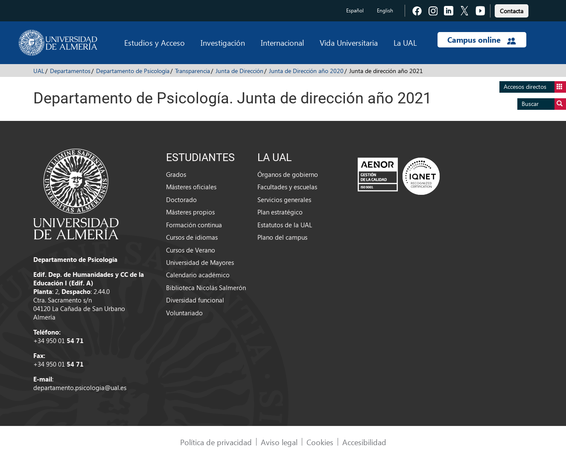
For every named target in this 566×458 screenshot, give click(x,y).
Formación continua (194, 224)
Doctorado (181, 199)
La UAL (405, 42)
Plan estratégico (280, 212)
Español (355, 10)
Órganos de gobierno (287, 174)
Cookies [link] (319, 442)
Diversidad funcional (195, 300)
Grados (176, 174)
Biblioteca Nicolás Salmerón (206, 287)
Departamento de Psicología (132, 71)
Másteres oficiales (191, 186)
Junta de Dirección (239, 71)
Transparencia (192, 71)
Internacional (282, 42)
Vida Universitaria (349, 42)
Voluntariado (184, 312)
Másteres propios (190, 212)
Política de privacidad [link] (216, 442)
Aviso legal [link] (279, 442)
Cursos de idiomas (192, 237)
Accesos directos (535, 87)
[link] (511, 9)
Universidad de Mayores (200, 262)
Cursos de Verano (190, 250)
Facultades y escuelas (287, 186)
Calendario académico (198, 274)
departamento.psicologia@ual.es (79, 387)
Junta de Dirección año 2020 (306, 71)
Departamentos (70, 71)
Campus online (481, 40)
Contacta (511, 11)
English (385, 10)
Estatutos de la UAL (284, 224)
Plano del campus (282, 237)
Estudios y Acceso (154, 42)
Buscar (544, 104)
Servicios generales (284, 199)
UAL (38, 71)
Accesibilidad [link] (364, 442)
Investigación (223, 42)
